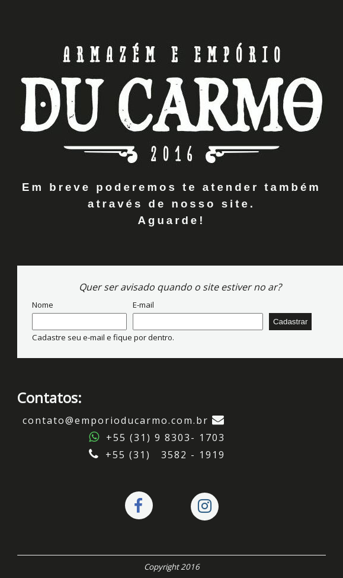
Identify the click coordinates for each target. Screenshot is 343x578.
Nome (42, 304)
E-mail (143, 304)
